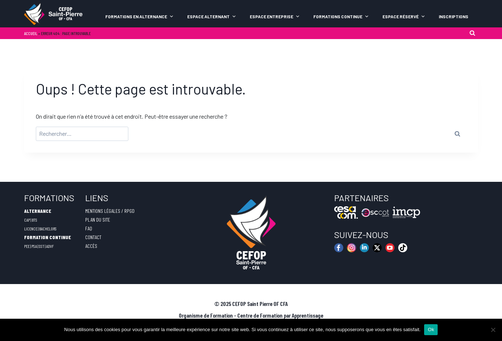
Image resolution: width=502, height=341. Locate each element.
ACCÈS (91, 246)
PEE (27, 246)
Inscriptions (453, 16)
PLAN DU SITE (97, 220)
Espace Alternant (211, 16)
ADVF (50, 246)
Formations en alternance (139, 16)
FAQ (88, 228)
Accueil (30, 33)
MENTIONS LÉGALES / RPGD (110, 211)
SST (41, 246)
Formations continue (341, 16)
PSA (34, 246)
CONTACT (93, 237)
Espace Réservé (403, 16)
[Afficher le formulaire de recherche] (472, 33)
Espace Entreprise (275, 16)
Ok (431, 329)
